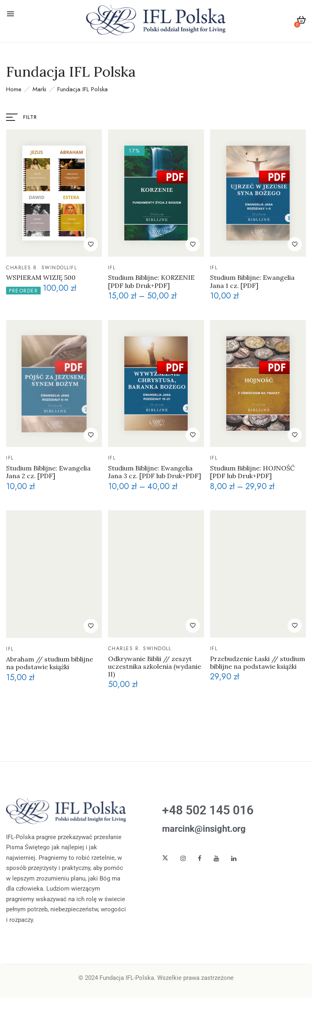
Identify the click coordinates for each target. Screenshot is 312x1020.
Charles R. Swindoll (37, 267)
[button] (301, 21)
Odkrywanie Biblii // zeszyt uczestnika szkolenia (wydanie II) (154, 666)
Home (14, 89)
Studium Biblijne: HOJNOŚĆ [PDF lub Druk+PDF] (252, 472)
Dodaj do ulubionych (91, 244)
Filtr (30, 117)
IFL (73, 267)
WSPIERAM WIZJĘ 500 (41, 277)
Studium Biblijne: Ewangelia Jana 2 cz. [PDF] (48, 472)
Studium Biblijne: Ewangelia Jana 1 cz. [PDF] (252, 281)
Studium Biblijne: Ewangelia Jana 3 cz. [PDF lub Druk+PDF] (154, 472)
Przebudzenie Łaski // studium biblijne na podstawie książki (257, 662)
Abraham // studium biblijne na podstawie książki (49, 663)
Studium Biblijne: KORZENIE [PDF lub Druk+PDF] (151, 281)
